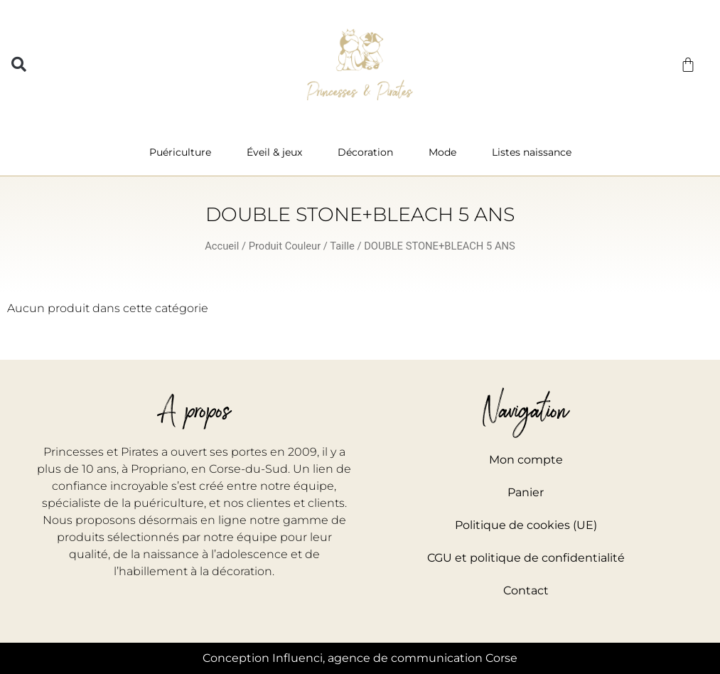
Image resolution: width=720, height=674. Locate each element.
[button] (19, 64)
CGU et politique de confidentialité (526, 558)
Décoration (369, 152)
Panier (525, 492)
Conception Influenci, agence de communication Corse (360, 658)
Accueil (222, 246)
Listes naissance (531, 152)
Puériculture (183, 152)
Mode (446, 152)
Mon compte (526, 459)
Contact (526, 590)
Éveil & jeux (278, 152)
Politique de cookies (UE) (526, 525)
